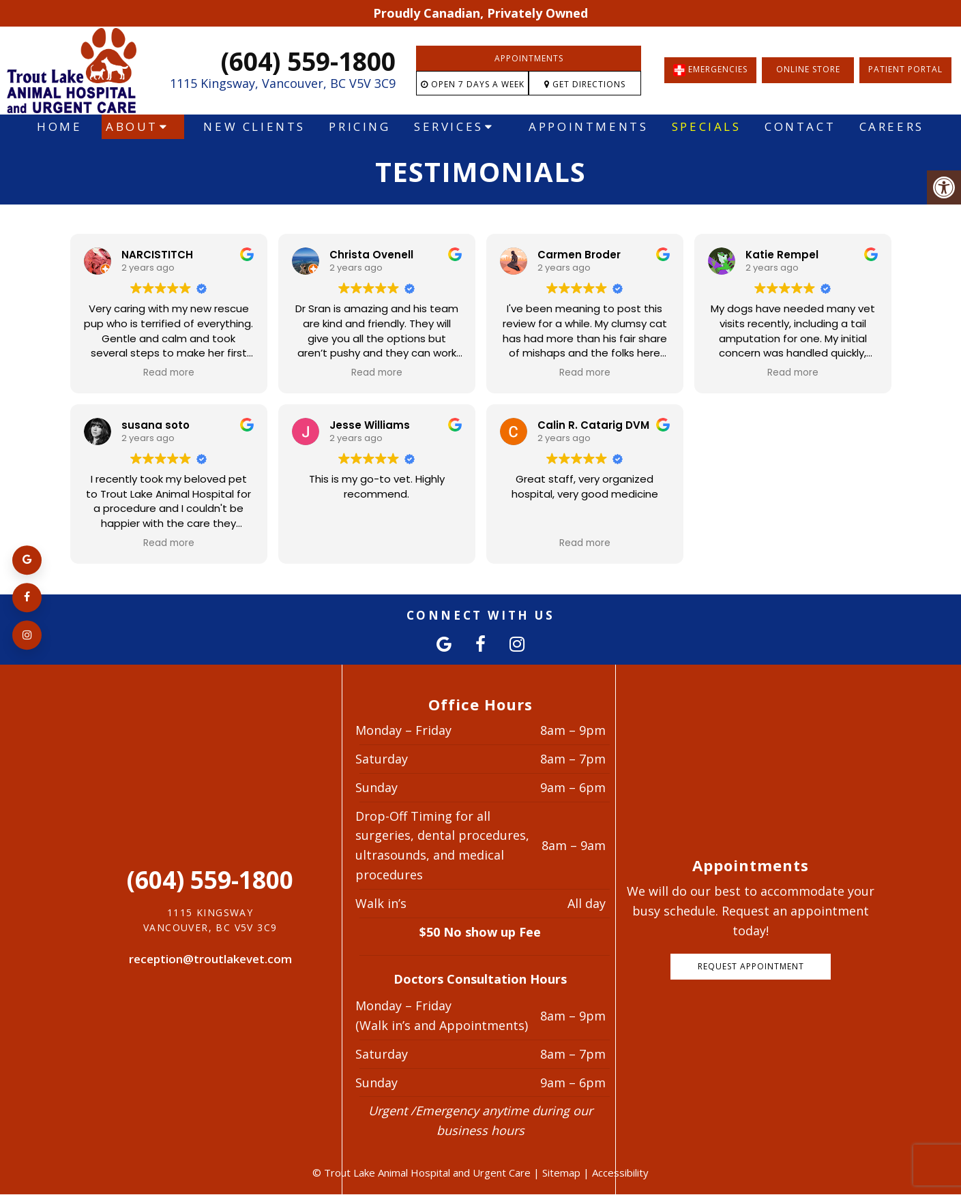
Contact (800, 126)
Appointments (528, 58)
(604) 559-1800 (308, 61)
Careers (891, 126)
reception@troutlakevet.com (210, 959)
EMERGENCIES (710, 70)
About (132, 126)
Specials (706, 126)
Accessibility (620, 1172)
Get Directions (584, 84)
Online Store (808, 69)
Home (59, 126)
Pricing (359, 126)
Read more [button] (168, 373)
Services (449, 126)
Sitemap (561, 1172)
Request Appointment (751, 966)
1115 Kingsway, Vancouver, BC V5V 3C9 (283, 83)
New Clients (254, 126)
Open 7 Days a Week (472, 84)
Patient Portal (905, 69)
